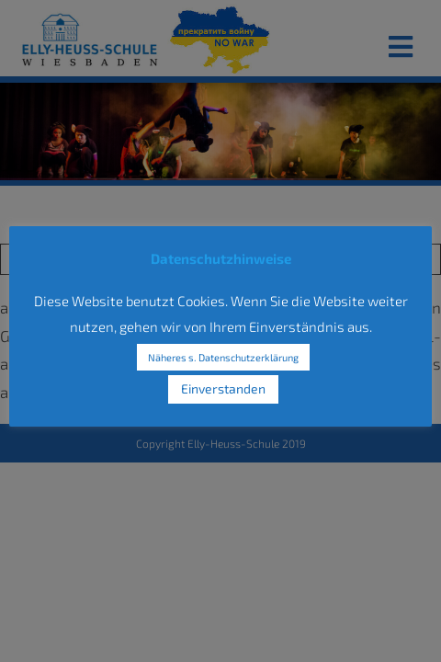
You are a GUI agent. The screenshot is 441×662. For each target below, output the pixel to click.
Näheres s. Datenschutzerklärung (223, 357)
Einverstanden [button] (223, 388)
